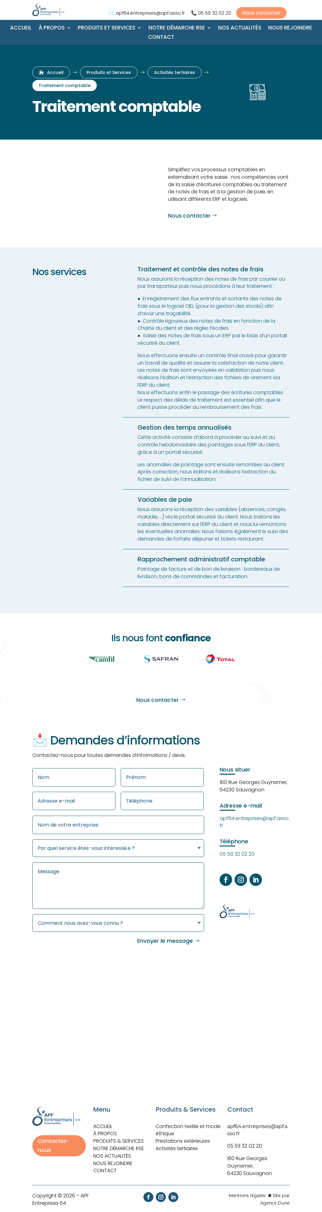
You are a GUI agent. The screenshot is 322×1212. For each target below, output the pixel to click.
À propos (52, 28)
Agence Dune (275, 1199)
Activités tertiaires (177, 1144)
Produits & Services (118, 1137)
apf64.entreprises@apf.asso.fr (150, 13)
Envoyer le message (165, 937)
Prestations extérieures (183, 1137)
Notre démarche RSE (176, 28)
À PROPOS (105, 1129)
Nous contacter (189, 215)
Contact (161, 38)
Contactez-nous (53, 1142)
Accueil (21, 28)
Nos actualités (239, 28)
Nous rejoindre (290, 28)
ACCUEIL (102, 1122)
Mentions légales (247, 1192)
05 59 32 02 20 (214, 13)
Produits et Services (106, 28)
